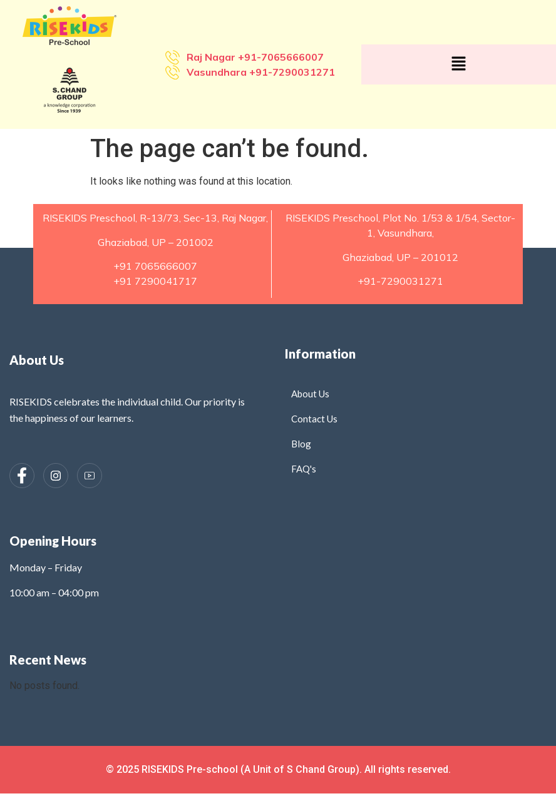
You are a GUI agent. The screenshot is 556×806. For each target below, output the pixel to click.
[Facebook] (21, 475)
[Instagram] (55, 475)
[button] (458, 64)
